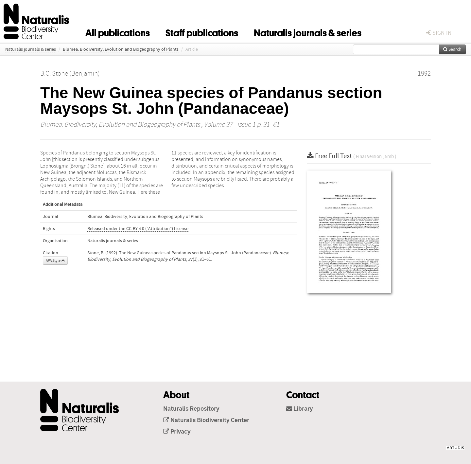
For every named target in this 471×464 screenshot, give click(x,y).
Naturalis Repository (191, 409)
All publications (117, 32)
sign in (439, 32)
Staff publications (202, 32)
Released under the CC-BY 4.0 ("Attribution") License (137, 228)
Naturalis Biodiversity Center (206, 420)
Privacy (177, 432)
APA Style (55, 260)
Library (299, 409)
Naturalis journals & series (307, 32)
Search (452, 49)
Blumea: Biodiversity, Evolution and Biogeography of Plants (121, 49)
